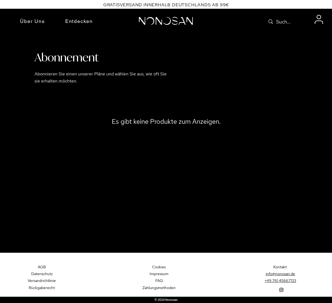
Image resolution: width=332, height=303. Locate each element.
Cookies (159, 266)
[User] (318, 19)
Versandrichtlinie (42, 280)
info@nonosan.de (280, 273)
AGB (42, 266)
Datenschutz (42, 273)
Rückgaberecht (42, 287)
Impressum (159, 273)
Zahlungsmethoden (159, 287)
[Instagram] (281, 290)
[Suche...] (284, 22)
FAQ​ (159, 280)
